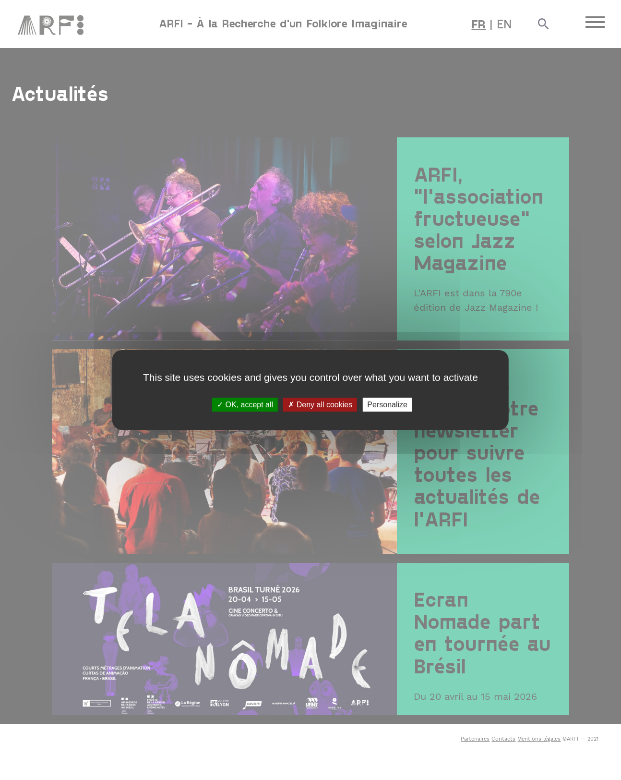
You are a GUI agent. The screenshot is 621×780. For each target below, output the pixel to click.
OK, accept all (245, 405)
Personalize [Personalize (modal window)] (387, 405)
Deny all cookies (320, 405)
